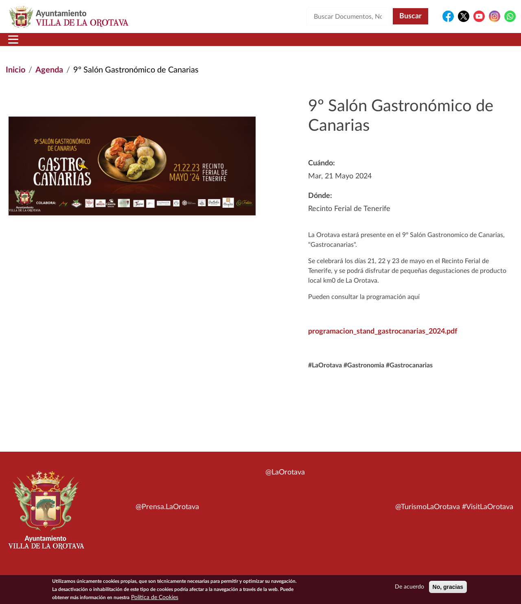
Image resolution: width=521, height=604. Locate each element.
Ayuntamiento (136, 44)
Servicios (246, 44)
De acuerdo (409, 587)
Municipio (68, 44)
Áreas (196, 44)
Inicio (21, 44)
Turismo (461, 44)
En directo (407, 44)
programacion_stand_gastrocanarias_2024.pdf (382, 341)
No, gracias (448, 587)
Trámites (303, 44)
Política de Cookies (154, 597)
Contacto (356, 44)
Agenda (49, 80)
